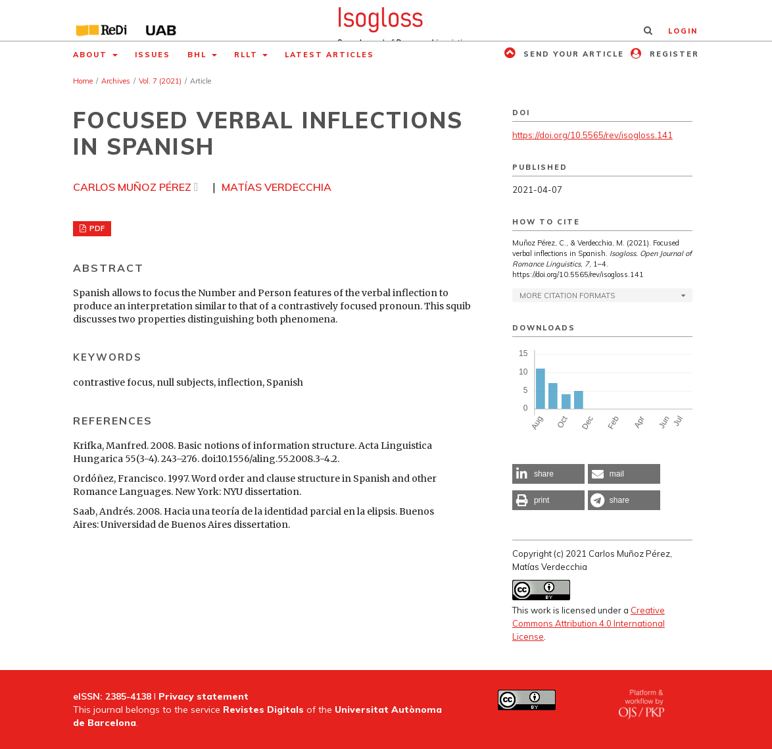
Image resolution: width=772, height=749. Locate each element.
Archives (115, 81)
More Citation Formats (567, 295)
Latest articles (329, 54)
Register (672, 54)
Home (83, 81)
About (91, 54)
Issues (152, 54)
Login (683, 31)
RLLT (247, 54)
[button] (548, 474)
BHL (198, 54)
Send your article (572, 54)
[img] (386, 20)
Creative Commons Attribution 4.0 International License (588, 623)
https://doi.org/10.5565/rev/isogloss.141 (592, 135)
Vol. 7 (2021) (160, 81)
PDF (96, 228)
